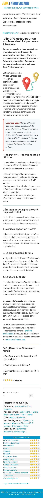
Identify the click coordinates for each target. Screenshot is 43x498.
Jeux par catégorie (16, 21)
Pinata (5, 448)
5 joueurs (25, 423)
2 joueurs (27, 420)
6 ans (28, 412)
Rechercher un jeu (10, 392)
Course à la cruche (10, 465)
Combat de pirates (10, 478)
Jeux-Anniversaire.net (15, 339)
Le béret (6, 454)
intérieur (21, 417)
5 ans (22, 412)
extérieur (13, 417)
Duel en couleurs (10, 470)
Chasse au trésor (10, 456)
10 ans (16, 414)
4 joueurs (16, 423)
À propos (30, 492)
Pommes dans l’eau (11, 443)
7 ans (33, 412)
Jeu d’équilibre (21, 406)
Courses (6, 451)
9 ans (10, 414)
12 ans (29, 414)
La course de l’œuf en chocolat (15, 473)
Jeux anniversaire (10, 33)
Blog (24, 492)
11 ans (23, 414)
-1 (4, 380)
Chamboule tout (9, 467)
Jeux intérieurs (21, 18)
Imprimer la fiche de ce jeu (15, 431)
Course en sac (9, 459)
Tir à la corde (8, 475)
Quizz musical (8, 446)
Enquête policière (10, 462)
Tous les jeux (28, 14)
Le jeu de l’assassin (10, 440)
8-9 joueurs (17, 426)
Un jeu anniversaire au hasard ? (16, 483)
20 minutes (21, 429)
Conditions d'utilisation (27, 494)
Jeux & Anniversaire (12, 14)
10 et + (25, 426)
